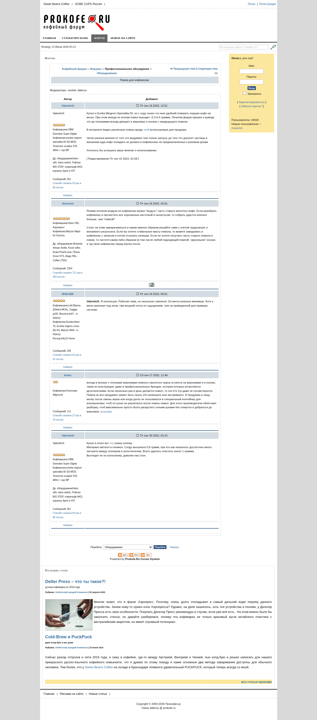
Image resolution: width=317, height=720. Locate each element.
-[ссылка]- (106, 411)
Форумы (95, 68)
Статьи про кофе (75, 38)
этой (146, 129)
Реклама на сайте (71, 694)
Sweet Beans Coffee (56, 4)
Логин (251, 4)
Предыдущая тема (184, 68)
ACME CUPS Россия (88, 4)
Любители (60, 592)
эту (112, 443)
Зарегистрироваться (252, 102)
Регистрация (267, 4)
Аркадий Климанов (77, 592)
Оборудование (107, 73)
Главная (49, 38)
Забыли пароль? (251, 106)
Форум (99, 38)
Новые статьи (98, 694)
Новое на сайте (122, 38)
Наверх (67, 195)
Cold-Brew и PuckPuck (68, 637)
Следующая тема (207, 68)
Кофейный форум (74, 68)
